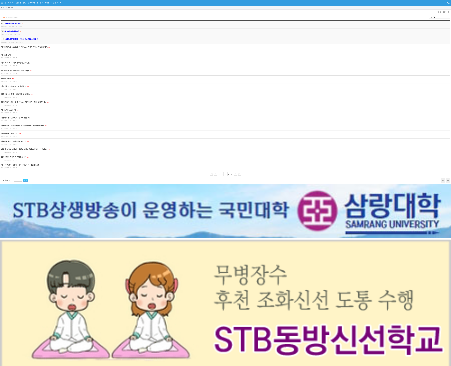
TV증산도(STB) (56, 3)
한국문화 (40, 3)
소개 (9, 3)
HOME (434, 12)
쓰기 (448, 181)
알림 (2, 7)
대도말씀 (15, 3)
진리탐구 (23, 3)
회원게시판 (9, 7)
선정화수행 (32, 3)
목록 (443, 181)
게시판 (47, 3)
